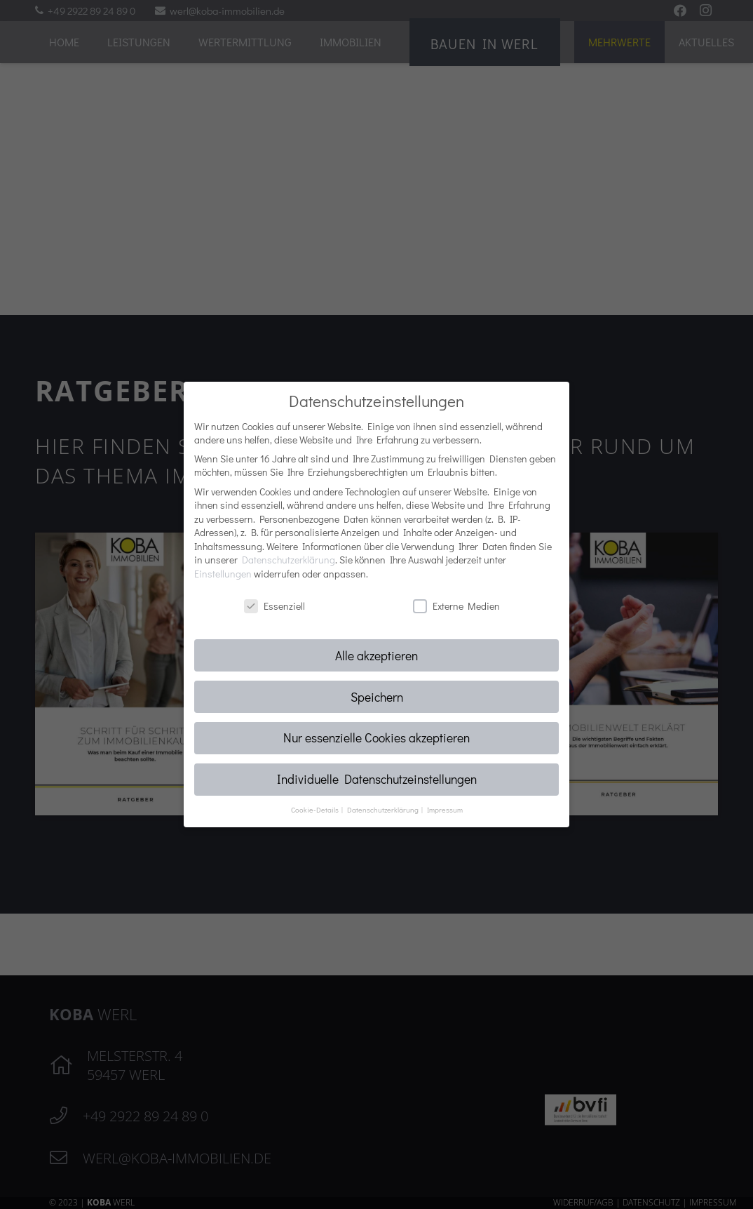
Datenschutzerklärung (288, 559)
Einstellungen (223, 573)
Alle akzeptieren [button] (376, 656)
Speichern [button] (377, 697)
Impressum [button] (445, 810)
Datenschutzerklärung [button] (383, 810)
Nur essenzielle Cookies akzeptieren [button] (376, 738)
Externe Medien (456, 606)
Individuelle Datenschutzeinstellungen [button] (377, 779)
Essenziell (274, 606)
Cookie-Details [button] (315, 810)
